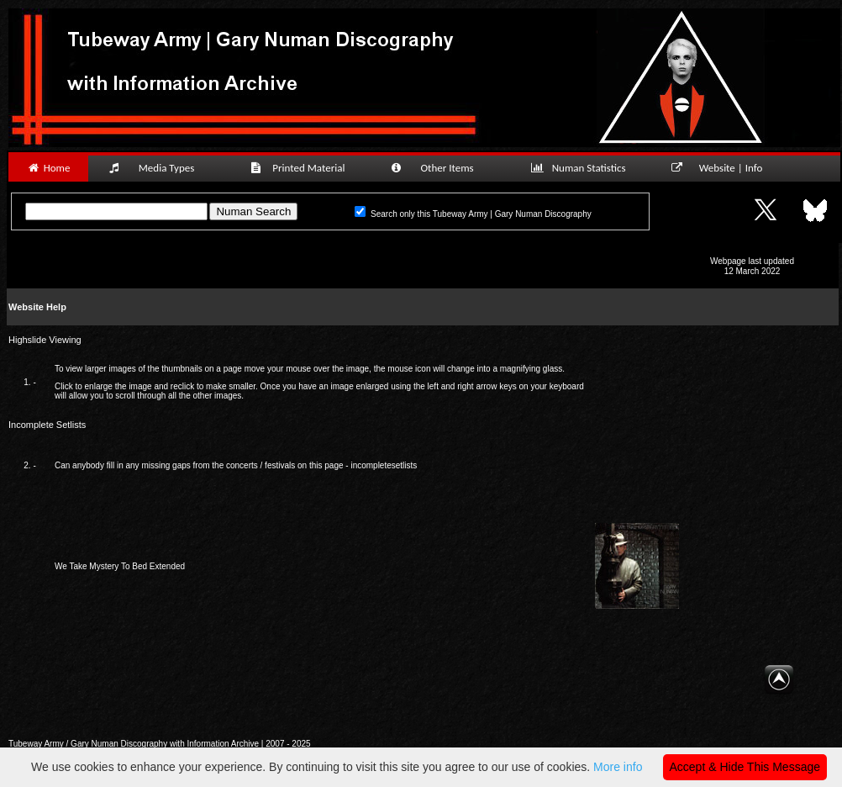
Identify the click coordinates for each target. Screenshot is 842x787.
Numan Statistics (581, 167)
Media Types (159, 167)
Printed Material (300, 167)
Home (48, 167)
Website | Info (722, 167)
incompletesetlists (383, 465)
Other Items (441, 167)
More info (617, 767)
